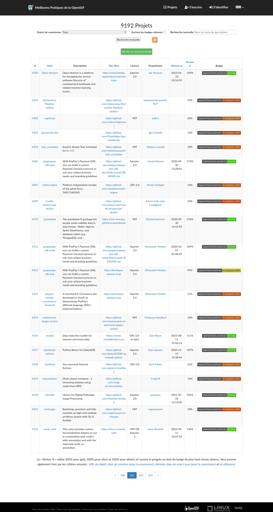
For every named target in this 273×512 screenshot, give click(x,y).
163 (150, 475)
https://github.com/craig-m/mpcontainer (114, 382)
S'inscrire (193, 7)
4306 (35, 161)
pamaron (155, 394)
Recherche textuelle (181, 32)
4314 (35, 293)
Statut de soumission (49, 32)
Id (35, 65)
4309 (35, 201)
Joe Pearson (155, 72)
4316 (35, 335)
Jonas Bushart (155, 429)
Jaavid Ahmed (155, 161)
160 (122, 475)
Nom (50, 65)
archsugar (50, 409)
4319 (35, 378)
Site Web (114, 65)
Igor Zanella (155, 132)
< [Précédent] (115, 475)
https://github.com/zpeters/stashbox (114, 368)
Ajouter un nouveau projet (136, 51)
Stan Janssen (155, 349)
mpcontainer (50, 378)
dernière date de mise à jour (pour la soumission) (185, 464)
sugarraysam (155, 409)
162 (141, 475)
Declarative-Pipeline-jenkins (50, 104)
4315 (35, 317)
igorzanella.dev (50, 132)
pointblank (50, 219)
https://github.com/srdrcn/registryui (114, 122)
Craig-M (155, 378)
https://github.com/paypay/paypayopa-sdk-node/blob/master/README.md (114, 254)
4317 (35, 349)
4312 (35, 246)
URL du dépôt (97, 464)
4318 (35, 364)
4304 (35, 146)
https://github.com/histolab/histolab (114, 398)
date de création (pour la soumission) (131, 464)
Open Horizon (50, 72)
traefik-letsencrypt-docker (50, 204)
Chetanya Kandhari (155, 317)
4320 (35, 394)
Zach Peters (155, 364)
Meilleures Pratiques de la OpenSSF (60, 7)
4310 (35, 219)
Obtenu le (176, 65)
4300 (35, 72)
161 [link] (132, 475)
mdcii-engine (49, 184)
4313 (35, 270)
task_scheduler (49, 146)
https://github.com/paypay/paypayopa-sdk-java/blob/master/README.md (114, 169)
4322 (35, 429)
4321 (35, 409)
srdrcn (155, 118)
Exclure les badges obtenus (146, 32)
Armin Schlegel (155, 184)
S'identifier (218, 7)
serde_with (50, 429)
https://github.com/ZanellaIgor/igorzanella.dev (114, 136)
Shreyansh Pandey (155, 246)
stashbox (50, 364)
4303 (35, 132)
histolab (49, 394)
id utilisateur (228, 464)
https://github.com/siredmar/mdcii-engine (114, 188)
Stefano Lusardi (155, 146)
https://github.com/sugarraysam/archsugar (114, 413)
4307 (35, 184)
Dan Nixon (155, 335)
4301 (35, 100)
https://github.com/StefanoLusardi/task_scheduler (114, 150)
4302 (35, 118)
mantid (50, 335)
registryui (49, 118)
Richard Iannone (155, 219)
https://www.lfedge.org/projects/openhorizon (114, 76)
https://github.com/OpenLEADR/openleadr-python (114, 353)
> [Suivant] (158, 475)
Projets (170, 7)
